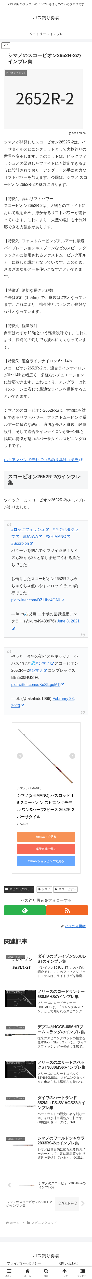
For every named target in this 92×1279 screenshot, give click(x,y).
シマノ (44, 889)
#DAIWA (32, 536)
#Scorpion (22, 543)
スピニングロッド (19, 889)
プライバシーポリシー (24, 1263)
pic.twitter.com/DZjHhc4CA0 (37, 600)
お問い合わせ (68, 1263)
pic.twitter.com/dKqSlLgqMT (37, 685)
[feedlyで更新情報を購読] (25, 910)
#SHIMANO (58, 536)
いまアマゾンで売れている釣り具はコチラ (43, 460)
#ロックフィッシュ (30, 529)
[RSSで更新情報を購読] (67, 910)
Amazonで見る (46, 836)
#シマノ (45, 663)
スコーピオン (65, 889)
